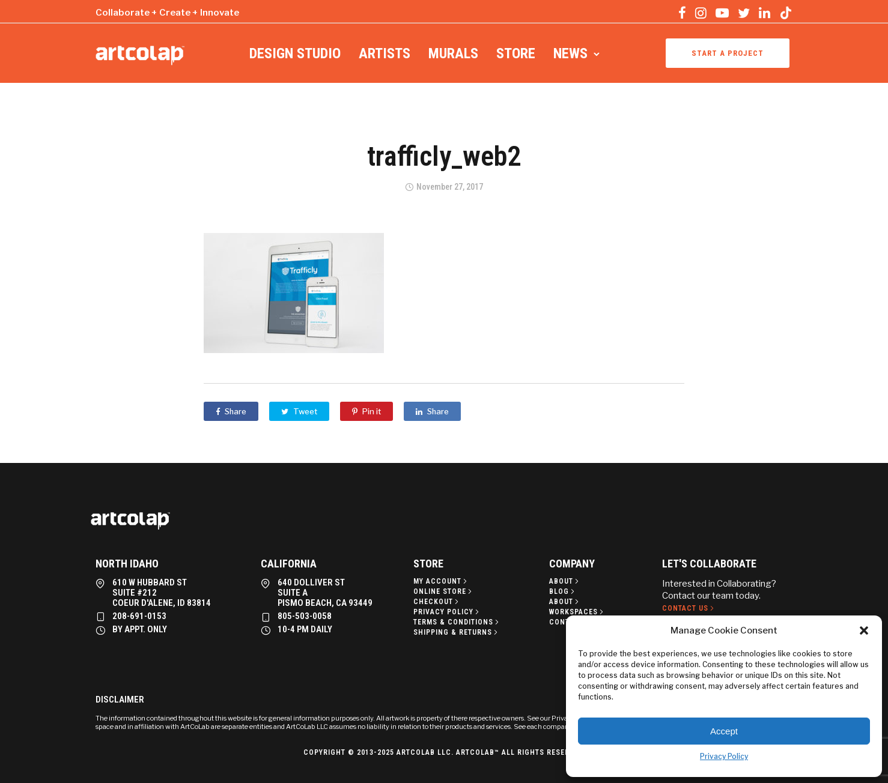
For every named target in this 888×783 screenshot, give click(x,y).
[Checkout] (437, 601)
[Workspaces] (577, 611)
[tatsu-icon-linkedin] (764, 12)
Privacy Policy (724, 756)
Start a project (728, 53)
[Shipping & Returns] (456, 632)
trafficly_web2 (444, 156)
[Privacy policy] (447, 611)
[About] (565, 581)
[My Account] (441, 581)
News (570, 53)
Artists (384, 53)
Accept (724, 731)
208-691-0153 (139, 616)
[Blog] (563, 591)
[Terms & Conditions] (457, 622)
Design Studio (295, 53)
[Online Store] (443, 591)
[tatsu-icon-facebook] (682, 12)
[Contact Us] (689, 608)
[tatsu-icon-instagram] (701, 12)
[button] (864, 630)
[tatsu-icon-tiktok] (785, 12)
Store (515, 53)
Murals (453, 53)
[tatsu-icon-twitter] (744, 12)
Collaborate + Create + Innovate (167, 12)
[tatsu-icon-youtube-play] (722, 12)
